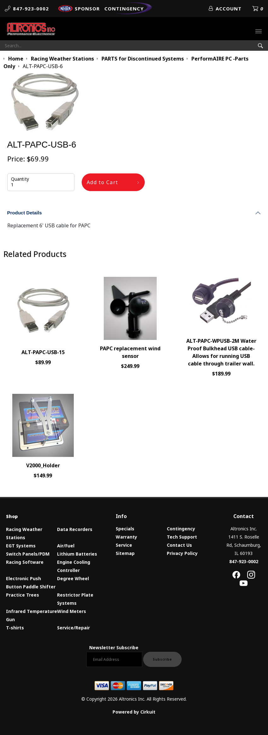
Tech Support (182, 537)
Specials (125, 529)
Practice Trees (22, 595)
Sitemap (125, 553)
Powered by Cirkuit (134, 712)
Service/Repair (73, 628)
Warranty (126, 537)
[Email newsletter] (114, 659)
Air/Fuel (65, 546)
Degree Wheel (73, 578)
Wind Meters (71, 611)
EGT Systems (21, 546)
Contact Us (179, 545)
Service (124, 545)
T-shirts (15, 628)
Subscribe (162, 659)
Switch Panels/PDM (28, 554)
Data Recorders (74, 529)
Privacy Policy (182, 553)
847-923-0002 (243, 561)
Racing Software (25, 562)
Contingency (181, 529)
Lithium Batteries (77, 554)
